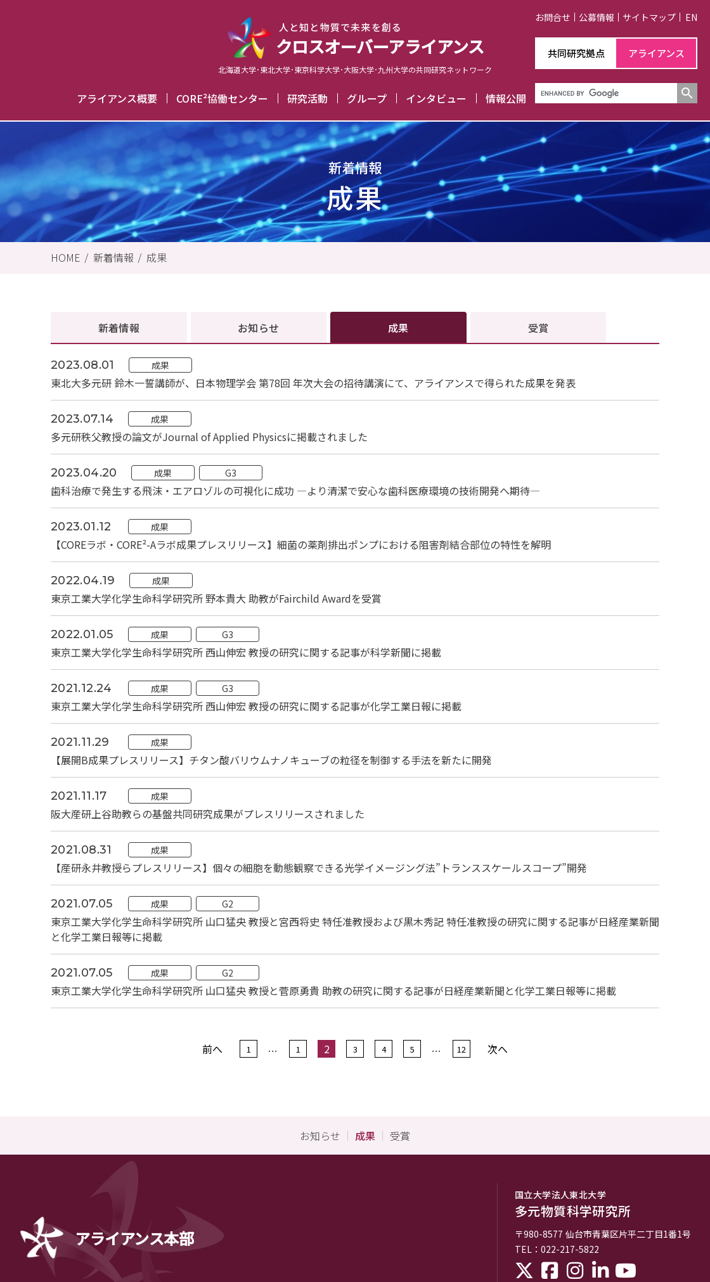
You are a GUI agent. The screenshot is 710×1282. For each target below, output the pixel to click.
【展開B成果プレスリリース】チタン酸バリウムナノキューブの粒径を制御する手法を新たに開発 (271, 759)
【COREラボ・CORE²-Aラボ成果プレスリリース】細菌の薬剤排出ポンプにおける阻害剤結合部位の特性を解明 (301, 544)
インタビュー (436, 98)
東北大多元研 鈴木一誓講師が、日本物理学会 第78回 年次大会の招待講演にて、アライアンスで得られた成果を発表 (313, 382)
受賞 (538, 327)
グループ (367, 98)
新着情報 (113, 257)
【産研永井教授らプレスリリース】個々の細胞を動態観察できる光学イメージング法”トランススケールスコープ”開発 (319, 867)
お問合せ (553, 17)
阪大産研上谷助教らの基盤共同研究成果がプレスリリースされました (208, 813)
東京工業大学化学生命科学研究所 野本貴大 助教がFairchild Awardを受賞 (216, 598)
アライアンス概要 (117, 98)
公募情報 (596, 17)
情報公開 (506, 98)
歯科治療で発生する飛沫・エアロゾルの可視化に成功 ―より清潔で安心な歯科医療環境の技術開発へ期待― (295, 490)
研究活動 (307, 98)
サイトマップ (649, 17)
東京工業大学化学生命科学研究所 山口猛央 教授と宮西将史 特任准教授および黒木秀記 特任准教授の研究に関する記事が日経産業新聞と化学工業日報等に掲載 (355, 929)
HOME (66, 257)
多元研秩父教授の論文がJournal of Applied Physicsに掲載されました (209, 436)
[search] (605, 93)
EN (691, 17)
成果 (156, 257)
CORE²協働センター (222, 98)
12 (461, 1048)
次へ (497, 1048)
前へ (212, 1048)
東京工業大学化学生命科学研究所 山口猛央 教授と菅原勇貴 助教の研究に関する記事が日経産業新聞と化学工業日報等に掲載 (333, 990)
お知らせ (258, 327)
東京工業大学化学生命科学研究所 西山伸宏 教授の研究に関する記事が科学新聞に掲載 (246, 652)
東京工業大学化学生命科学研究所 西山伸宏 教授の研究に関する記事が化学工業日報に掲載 (256, 706)
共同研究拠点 (576, 53)
